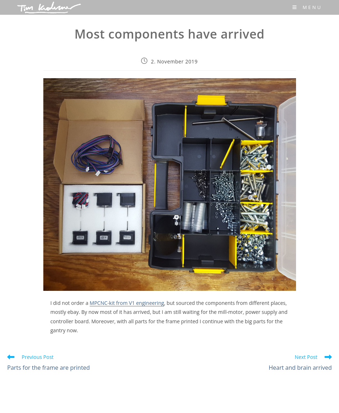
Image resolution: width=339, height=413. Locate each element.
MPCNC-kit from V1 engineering (127, 302)
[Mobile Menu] (307, 7)
